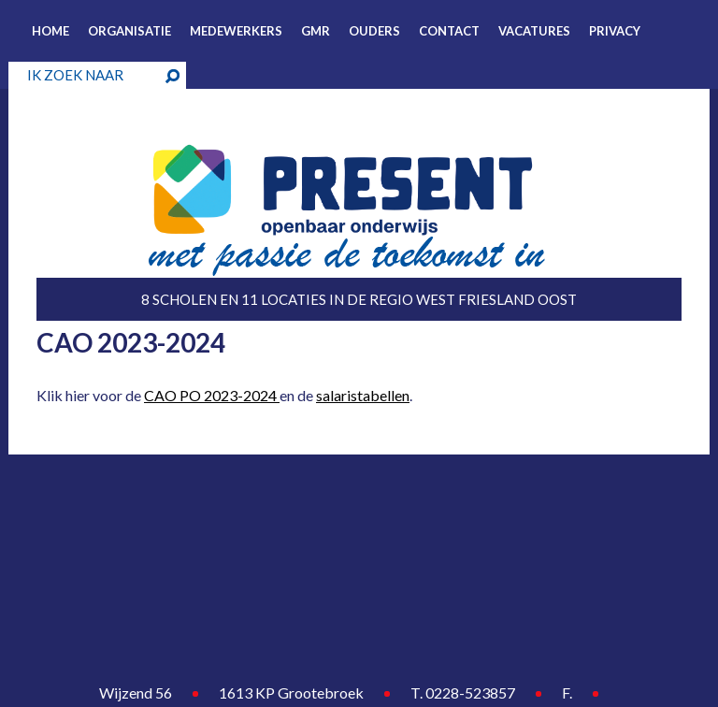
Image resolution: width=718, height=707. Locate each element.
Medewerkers (236, 30)
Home (50, 30)
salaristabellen (362, 395)
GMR (315, 30)
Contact (449, 30)
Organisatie (129, 30)
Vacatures (534, 30)
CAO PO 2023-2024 (212, 395)
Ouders (374, 30)
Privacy (614, 30)
